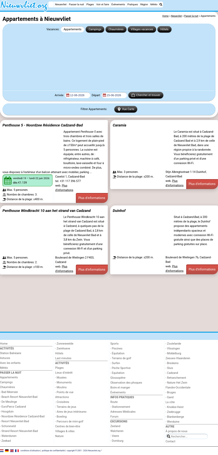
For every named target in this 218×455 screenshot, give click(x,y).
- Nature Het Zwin (176, 382)
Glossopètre (117, 377)
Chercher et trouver (145, 95)
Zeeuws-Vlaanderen (178, 358)
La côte (170, 402)
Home (4, 343)
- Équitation (117, 353)
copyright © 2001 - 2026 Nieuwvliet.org (83, 451)
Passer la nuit (76, 4)
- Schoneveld (8, 426)
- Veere (114, 436)
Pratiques (132, 4)
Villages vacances (142, 29)
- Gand (170, 397)
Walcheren (116, 431)
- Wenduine (172, 421)
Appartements (72, 29)
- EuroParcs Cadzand (13, 406)
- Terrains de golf (120, 358)
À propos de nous (176, 431)
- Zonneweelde (64, 343)
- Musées (60, 377)
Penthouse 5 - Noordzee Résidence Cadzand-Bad (43, 125)
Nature (59, 436)
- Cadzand (172, 373)
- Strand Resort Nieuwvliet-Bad (19, 431)
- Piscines (116, 348)
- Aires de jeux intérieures (70, 411)
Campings (95, 29)
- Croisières (62, 402)
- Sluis (169, 368)
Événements (118, 4)
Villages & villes (64, 431)
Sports (114, 343)
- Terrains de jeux (65, 407)
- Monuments (63, 382)
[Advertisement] (109, 61)
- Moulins (61, 387)
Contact (170, 441)
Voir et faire (102, 4)
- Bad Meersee (9, 392)
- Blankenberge (175, 417)
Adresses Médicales (123, 411)
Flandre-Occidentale (178, 387)
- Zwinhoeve (62, 348)
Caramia (119, 125)
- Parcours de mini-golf (69, 421)
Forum (114, 416)
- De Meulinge (8, 401)
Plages (90, 4)
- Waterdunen (8, 436)
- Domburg (116, 441)
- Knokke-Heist (174, 407)
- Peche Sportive (120, 368)
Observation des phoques (126, 382)
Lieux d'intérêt (64, 372)
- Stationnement (120, 407)
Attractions (62, 397)
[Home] (51, 4)
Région (144, 4)
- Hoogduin (7, 411)
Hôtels (164, 29)
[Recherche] (161, 4)
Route (114, 402)
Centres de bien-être (67, 426)
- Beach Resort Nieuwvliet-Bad (18, 397)
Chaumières (116, 29)
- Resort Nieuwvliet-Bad (14, 421)
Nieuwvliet (60, 4)
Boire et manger (120, 387)
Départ (96, 95)
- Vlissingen (173, 348)
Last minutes (63, 358)
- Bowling (61, 416)
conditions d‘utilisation (30, 451)
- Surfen (115, 363)
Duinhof (119, 210)
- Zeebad (5, 441)
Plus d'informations (91, 198)
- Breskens (172, 363)
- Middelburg (173, 353)
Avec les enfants (10, 363)
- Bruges (171, 392)
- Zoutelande (173, 343)
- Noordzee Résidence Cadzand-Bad (22, 416)
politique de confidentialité (53, 451)
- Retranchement (176, 377)
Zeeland (115, 426)
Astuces (5, 358)
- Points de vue (64, 392)
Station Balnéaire (10, 353)
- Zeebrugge (173, 412)
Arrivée (59, 95)
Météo (153, 4)
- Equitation (117, 373)
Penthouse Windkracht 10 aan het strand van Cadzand (47, 210)
